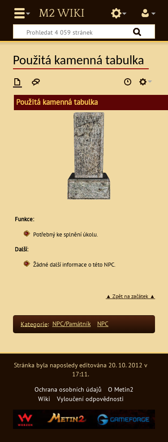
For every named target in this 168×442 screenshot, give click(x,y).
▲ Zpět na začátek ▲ (130, 296)
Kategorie (34, 323)
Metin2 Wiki (61, 13)
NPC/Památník (71, 323)
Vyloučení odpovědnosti (90, 398)
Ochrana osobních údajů (68, 389)
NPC (102, 323)
